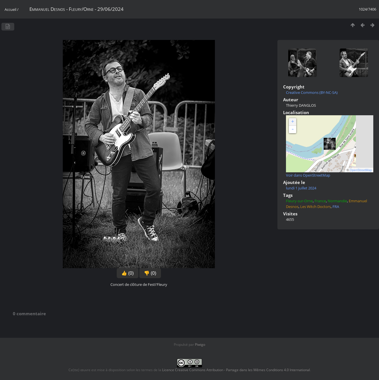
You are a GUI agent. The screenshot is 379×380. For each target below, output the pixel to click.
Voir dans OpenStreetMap (308, 175)
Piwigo (200, 344)
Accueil (10, 9)
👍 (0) (127, 273)
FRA (335, 206)
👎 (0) (150, 273)
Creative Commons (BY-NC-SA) (312, 92)
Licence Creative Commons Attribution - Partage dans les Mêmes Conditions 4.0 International (236, 369)
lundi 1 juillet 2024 (301, 188)
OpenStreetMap (361, 170)
